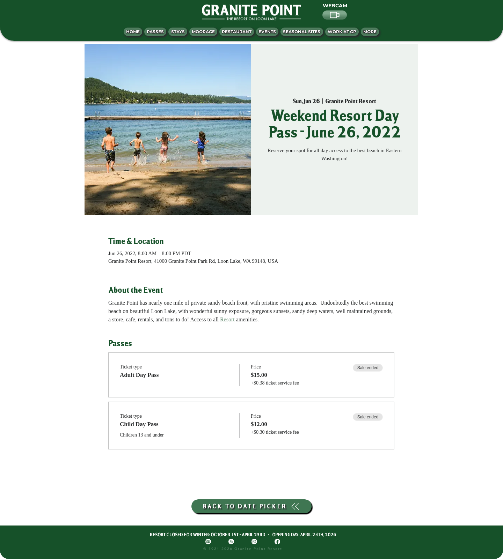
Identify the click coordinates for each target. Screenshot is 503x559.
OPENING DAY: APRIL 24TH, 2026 (304, 534)
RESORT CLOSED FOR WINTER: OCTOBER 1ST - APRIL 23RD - (211, 534)
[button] (370, 32)
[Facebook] (277, 541)
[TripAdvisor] (208, 541)
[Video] (334, 15)
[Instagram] (254, 541)
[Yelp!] (231, 541)
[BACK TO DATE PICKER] (251, 506)
